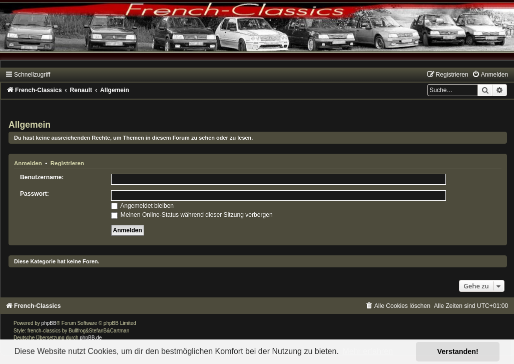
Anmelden (28, 163)
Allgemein (30, 125)
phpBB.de (91, 337)
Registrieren (67, 163)
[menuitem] (490, 74)
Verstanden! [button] (457, 351)
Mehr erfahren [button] (367, 351)
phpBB (49, 323)
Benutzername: (42, 177)
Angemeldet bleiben (142, 205)
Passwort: (34, 193)
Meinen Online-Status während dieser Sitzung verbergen (192, 214)
